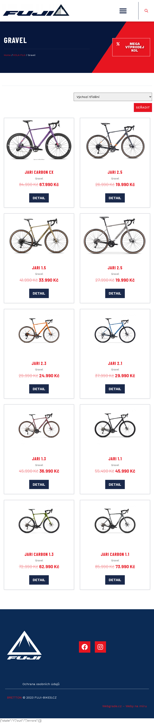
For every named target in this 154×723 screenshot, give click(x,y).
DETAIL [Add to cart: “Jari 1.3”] (39, 484)
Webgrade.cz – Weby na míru (124, 706)
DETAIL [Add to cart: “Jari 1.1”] (115, 484)
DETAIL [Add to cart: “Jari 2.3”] (39, 389)
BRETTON (14, 697)
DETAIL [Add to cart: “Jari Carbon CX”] (39, 198)
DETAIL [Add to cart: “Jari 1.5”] (39, 293)
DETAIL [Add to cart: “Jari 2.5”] (115, 198)
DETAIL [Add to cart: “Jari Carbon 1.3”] (39, 580)
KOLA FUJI (19, 55)
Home (7, 55)
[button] (123, 11)
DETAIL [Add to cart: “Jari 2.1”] (115, 389)
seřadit (143, 107)
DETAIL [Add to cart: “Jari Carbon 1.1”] (115, 580)
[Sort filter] (113, 97)
